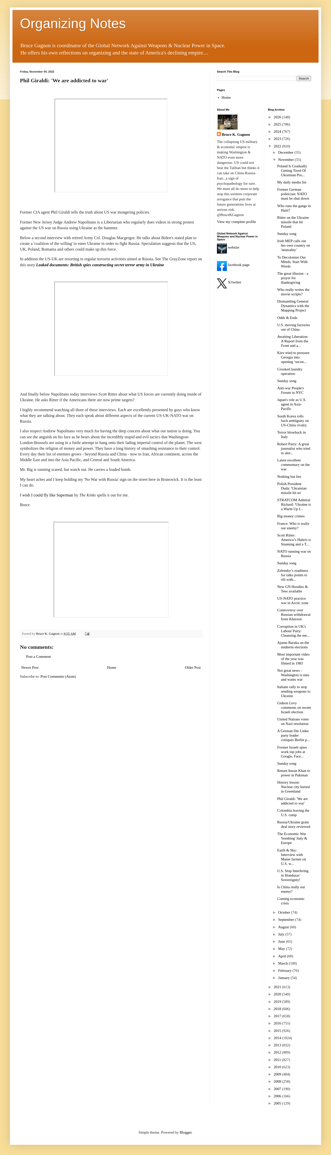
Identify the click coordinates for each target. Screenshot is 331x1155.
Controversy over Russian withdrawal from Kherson (294, 614)
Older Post (193, 667)
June (282, 941)
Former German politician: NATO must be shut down (293, 193)
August (284, 927)
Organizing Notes (73, 23)
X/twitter (229, 282)
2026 (278, 117)
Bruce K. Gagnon (236, 134)
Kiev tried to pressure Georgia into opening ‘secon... (293, 357)
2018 (278, 1009)
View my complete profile (236, 222)
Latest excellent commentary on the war (293, 464)
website (228, 247)
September (286, 920)
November (286, 160)
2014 (278, 1038)
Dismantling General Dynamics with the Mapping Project (293, 305)
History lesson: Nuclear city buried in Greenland (293, 786)
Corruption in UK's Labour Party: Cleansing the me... (293, 630)
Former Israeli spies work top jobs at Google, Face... (292, 751)
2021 (278, 987)
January (284, 978)
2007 (278, 1089)
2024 (278, 131)
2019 (278, 1002)
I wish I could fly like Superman (46, 495)
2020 (278, 994)
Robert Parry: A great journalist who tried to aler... (293, 448)
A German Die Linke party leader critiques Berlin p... (293, 735)
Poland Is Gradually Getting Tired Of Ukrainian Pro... (292, 170)
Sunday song (286, 234)
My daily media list (291, 182)
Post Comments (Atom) (58, 676)
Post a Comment (38, 657)
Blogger (186, 1132)
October (284, 912)
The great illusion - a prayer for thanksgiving (292, 277)
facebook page (233, 265)
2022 (278, 146)
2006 (278, 1096)
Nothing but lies (289, 477)
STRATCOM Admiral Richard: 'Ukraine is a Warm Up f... (294, 504)
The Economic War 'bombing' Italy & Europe (292, 838)
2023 (278, 139)
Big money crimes (291, 516)
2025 (278, 124)
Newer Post (30, 667)
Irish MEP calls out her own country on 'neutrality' (293, 245)
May (282, 949)
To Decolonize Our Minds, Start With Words (292, 261)
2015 (278, 1031)
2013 (278, 1045)
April (282, 956)
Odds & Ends (287, 318)
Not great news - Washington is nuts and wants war (293, 674)
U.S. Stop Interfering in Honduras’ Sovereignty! (293, 875)
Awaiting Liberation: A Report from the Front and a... (292, 341)
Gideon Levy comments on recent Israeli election (294, 707)
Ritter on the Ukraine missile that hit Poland (293, 222)
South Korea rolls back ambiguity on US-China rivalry (293, 420)
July (281, 934)
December (286, 152)
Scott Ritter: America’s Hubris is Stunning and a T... (294, 539)
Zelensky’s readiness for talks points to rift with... (292, 575)
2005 (278, 1103)
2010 (278, 1067)
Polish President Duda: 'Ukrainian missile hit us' (292, 488)
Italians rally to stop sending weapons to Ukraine (293, 691)
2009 (278, 1074)
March (283, 963)
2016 (278, 1023)
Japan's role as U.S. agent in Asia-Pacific (291, 404)
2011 (278, 1060)
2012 (278, 1052)
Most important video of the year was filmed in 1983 (293, 658)
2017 (278, 1016)
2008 (278, 1081)
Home (111, 667)
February (285, 971)
